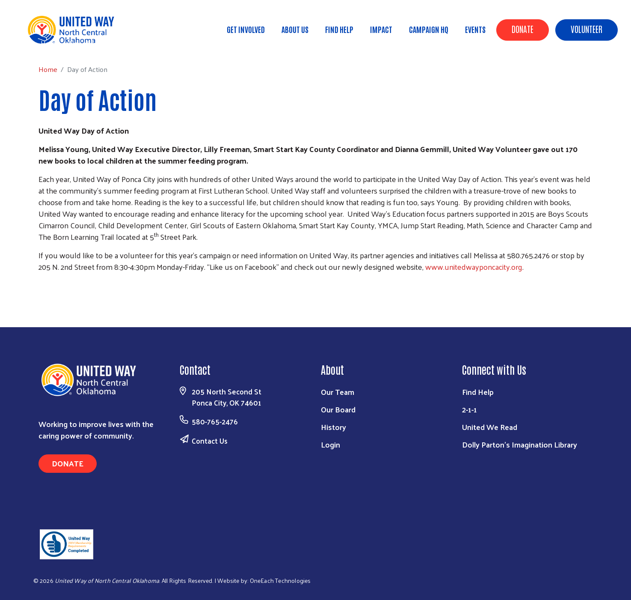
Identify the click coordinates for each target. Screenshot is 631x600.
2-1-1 (469, 409)
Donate (522, 28)
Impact (381, 29)
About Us (294, 29)
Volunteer (586, 28)
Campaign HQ (428, 29)
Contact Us (210, 440)
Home (50, 43)
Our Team (337, 391)
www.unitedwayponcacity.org (473, 267)
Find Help (339, 29)
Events (475, 29)
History (333, 426)
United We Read (489, 426)
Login (330, 444)
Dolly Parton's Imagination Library (519, 444)
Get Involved (246, 29)
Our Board (338, 409)
